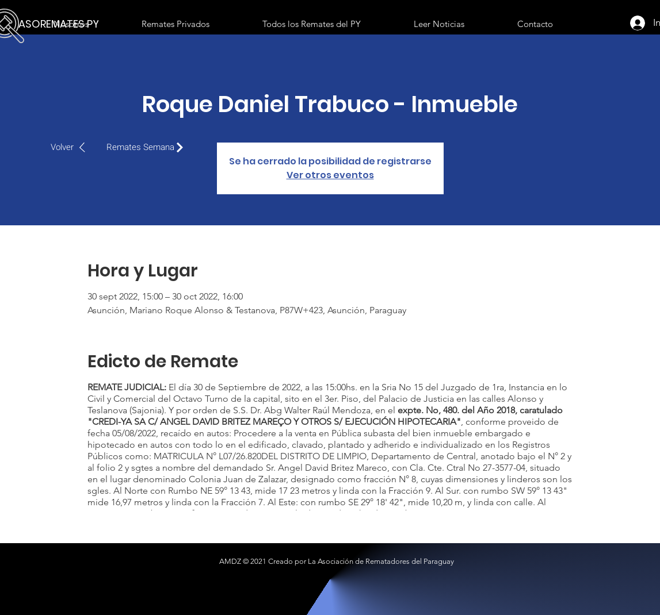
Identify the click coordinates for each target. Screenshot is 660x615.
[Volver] (74, 147)
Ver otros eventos (330, 175)
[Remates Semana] (147, 147)
